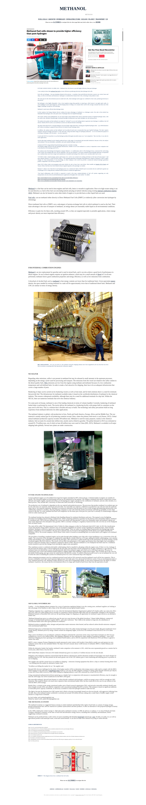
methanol (56, 281)
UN (107, 19)
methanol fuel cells (55, 91)
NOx (46, 383)
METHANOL (94, 788)
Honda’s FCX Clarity (101, 164)
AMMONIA (52, 788)
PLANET (91, 19)
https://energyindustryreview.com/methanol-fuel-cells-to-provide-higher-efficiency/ (58, 177)
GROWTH (51, 19)
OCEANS (84, 19)
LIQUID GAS (88, 788)
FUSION (77, 788)
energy (113, 281)
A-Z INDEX (57, 22)
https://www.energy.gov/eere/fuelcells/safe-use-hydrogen (51, 179)
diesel (99, 274)
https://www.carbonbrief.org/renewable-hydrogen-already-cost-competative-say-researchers (60, 180)
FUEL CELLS (42, 19)
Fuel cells (31, 197)
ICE (30, 193)
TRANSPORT (100, 19)
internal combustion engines (107, 191)
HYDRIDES (82, 788)
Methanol (31, 189)
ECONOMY (66, 788)
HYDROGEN (60, 19)
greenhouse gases (54, 670)
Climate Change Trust (80, 794)
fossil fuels (81, 717)
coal (93, 717)
